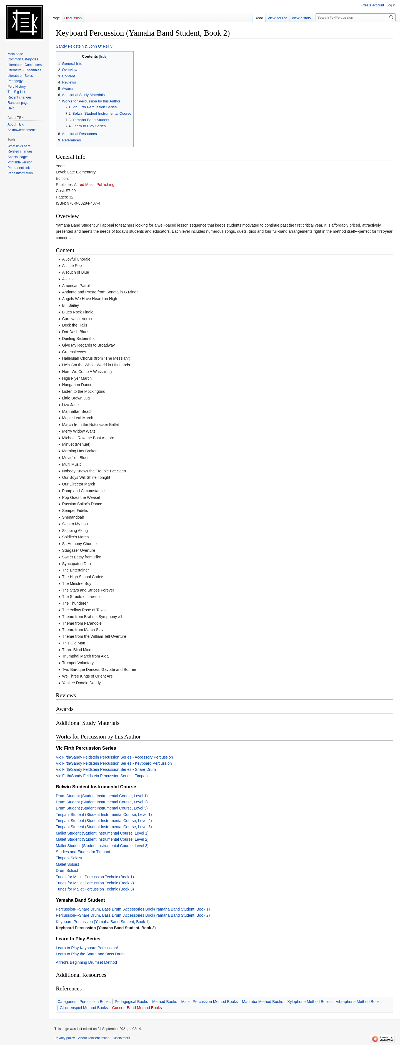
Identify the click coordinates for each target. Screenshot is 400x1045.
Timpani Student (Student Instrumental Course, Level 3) (104, 827)
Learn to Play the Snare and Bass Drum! (91, 954)
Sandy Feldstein (70, 46)
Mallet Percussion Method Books (209, 1001)
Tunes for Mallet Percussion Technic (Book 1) (95, 877)
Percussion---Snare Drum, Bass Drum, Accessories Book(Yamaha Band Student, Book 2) (133, 915)
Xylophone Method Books (309, 1001)
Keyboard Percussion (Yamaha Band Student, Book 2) (106, 928)
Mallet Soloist (67, 864)
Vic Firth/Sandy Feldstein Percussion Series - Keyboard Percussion (114, 763)
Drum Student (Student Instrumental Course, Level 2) (102, 802)
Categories (67, 1001)
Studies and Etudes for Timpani (83, 852)
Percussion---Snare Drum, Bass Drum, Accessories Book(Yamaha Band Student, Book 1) (133, 909)
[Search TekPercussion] (356, 17)
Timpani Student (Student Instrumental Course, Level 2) (104, 820)
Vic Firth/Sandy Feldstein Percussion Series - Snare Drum (106, 769)
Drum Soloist (67, 870)
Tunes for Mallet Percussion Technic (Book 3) (95, 889)
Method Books (164, 1001)
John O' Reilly (100, 46)
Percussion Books (95, 1001)
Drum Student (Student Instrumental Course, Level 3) (102, 808)
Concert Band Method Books (137, 1007)
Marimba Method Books (262, 1001)
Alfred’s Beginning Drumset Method (86, 962)
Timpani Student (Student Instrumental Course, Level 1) (104, 814)
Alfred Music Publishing (94, 184)
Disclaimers (121, 1038)
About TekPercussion (93, 1038)
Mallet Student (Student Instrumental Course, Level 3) (102, 845)
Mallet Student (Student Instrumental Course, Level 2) (102, 839)
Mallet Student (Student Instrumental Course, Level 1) (102, 833)
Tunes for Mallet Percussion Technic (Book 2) (95, 883)
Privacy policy (64, 1038)
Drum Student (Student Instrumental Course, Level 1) (102, 796)
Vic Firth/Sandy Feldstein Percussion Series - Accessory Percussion (114, 757)
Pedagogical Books (131, 1001)
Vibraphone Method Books (359, 1001)
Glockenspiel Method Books (84, 1007)
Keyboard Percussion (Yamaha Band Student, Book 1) (103, 921)
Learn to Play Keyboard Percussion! (87, 948)
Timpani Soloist (69, 858)
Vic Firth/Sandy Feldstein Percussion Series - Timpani (102, 776)
